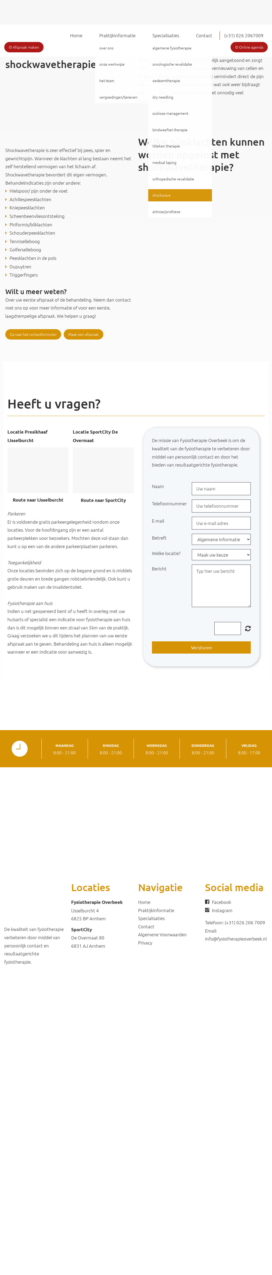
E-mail (158, 521)
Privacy (145, 943)
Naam (158, 486)
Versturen (201, 647)
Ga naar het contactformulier (33, 334)
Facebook (221, 902)
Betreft (159, 538)
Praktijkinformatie (117, 35)
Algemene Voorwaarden (162, 934)
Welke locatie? (166, 553)
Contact (204, 35)
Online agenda (249, 47)
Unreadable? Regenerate (248, 628)
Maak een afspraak (83, 334)
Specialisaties (165, 35)
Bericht (159, 568)
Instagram (222, 910)
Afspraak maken (24, 47)
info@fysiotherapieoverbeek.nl (236, 939)
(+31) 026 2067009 (244, 35)
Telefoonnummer (169, 503)
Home (76, 35)
